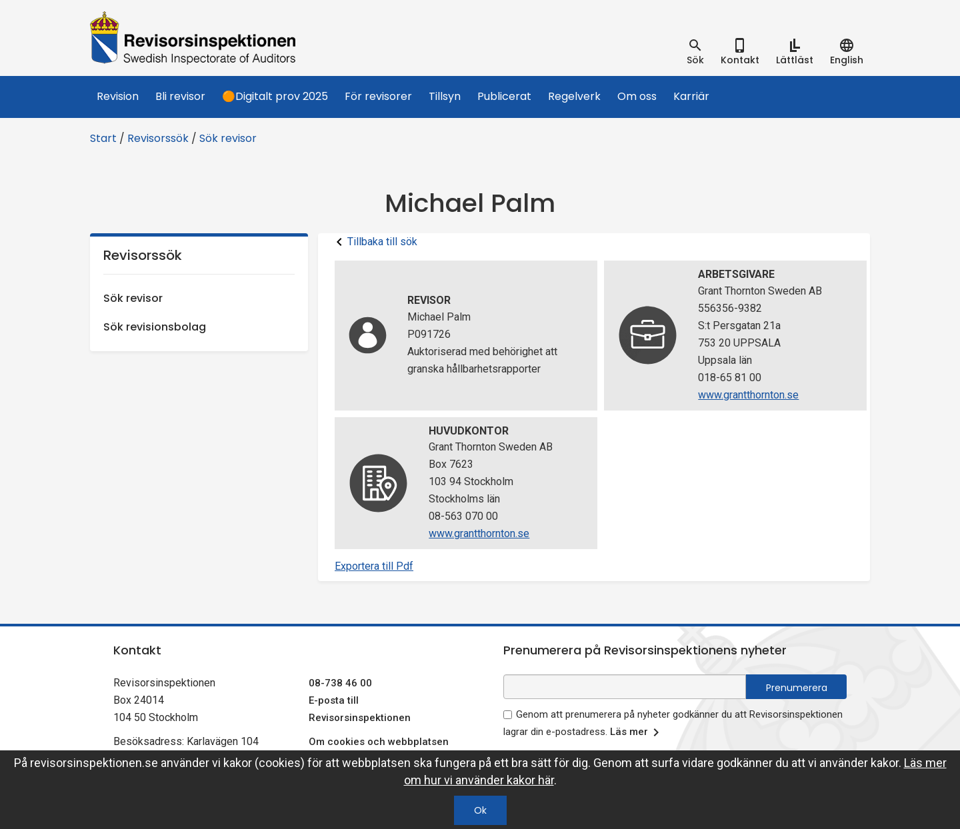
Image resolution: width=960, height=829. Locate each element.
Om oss (637, 96)
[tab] (695, 52)
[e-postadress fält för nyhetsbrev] (624, 686)
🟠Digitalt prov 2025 (275, 96)
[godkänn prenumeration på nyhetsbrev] (507, 714)
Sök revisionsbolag (154, 327)
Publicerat (504, 96)
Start (103, 138)
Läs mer (637, 732)
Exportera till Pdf (374, 566)
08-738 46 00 (340, 683)
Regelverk (574, 96)
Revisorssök (158, 138)
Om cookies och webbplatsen (379, 742)
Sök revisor (228, 138)
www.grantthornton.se (748, 395)
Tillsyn (445, 96)
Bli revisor (180, 96)
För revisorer (378, 96)
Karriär (691, 96)
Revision (118, 96)
